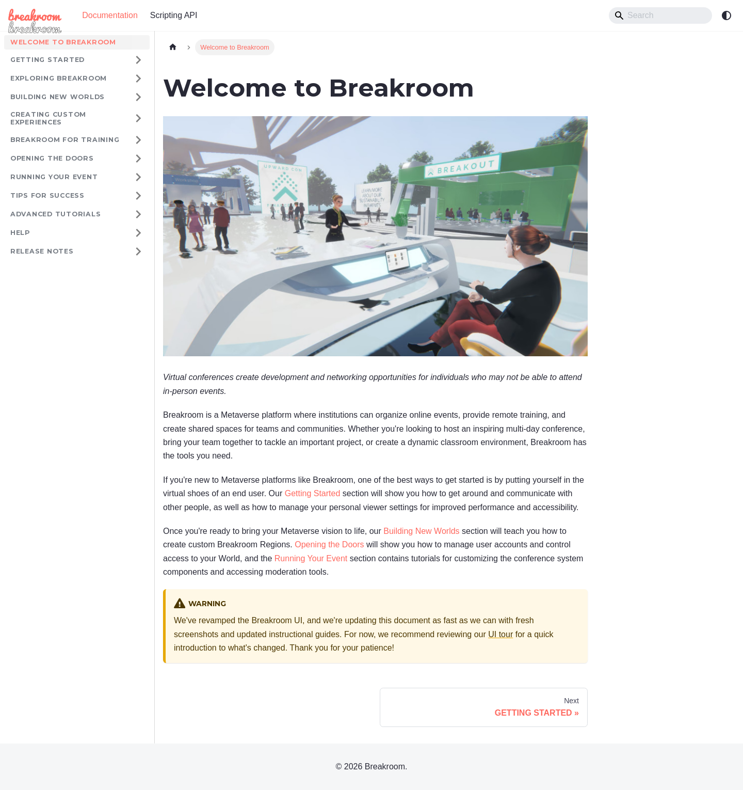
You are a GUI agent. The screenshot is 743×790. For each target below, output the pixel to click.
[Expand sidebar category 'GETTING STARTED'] (138, 60)
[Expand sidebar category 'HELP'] (138, 233)
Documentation (110, 15)
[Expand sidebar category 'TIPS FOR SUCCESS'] (138, 195)
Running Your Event (310, 558)
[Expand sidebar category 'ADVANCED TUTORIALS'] (138, 214)
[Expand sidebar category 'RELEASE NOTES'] (138, 251)
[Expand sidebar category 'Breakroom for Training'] (138, 140)
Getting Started (311, 493)
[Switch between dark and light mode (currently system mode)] (726, 15)
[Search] (660, 15)
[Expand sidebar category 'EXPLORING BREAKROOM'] (138, 78)
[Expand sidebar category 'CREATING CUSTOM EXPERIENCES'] (138, 118)
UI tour (500, 634)
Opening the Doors (329, 544)
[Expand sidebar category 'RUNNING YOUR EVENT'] (138, 177)
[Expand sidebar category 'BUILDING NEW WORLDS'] (138, 97)
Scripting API (174, 15)
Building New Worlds (421, 531)
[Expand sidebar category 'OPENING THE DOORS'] (138, 158)
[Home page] (173, 47)
